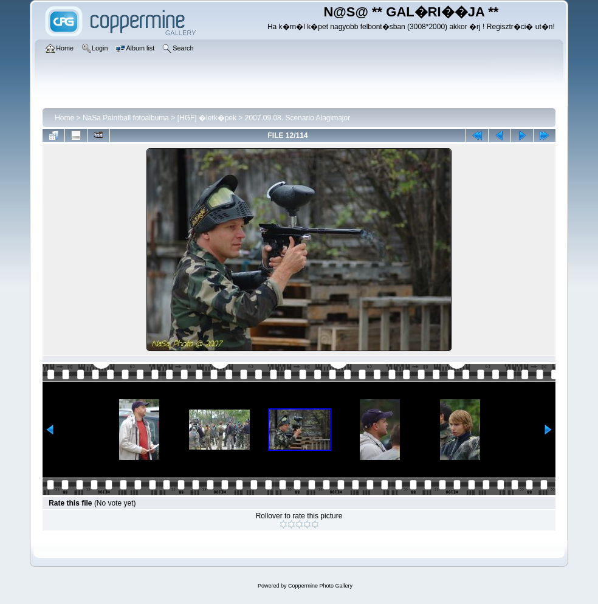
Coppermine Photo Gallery (320, 586)
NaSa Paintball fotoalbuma (126, 118)
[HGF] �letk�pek (206, 118)
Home (64, 118)
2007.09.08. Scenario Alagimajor (297, 118)
